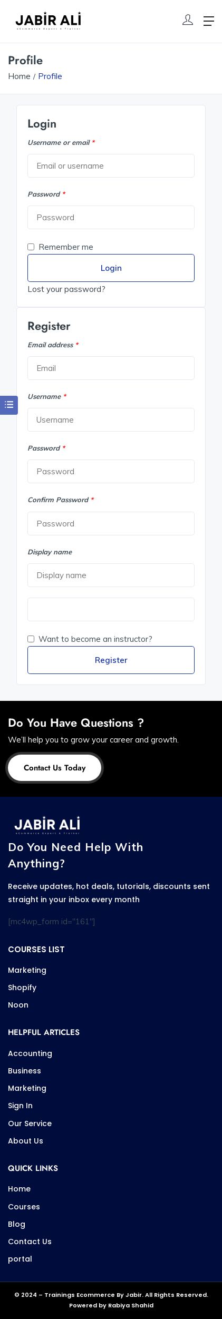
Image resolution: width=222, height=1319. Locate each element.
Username (46, 396)
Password (46, 194)
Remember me (60, 247)
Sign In (20, 1105)
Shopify (22, 987)
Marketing (27, 970)
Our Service (30, 1123)
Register (111, 660)
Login (111, 268)
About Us (25, 1141)
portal (20, 1259)
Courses (24, 1206)
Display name (49, 552)
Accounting (30, 1053)
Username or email (60, 142)
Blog (16, 1224)
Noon (18, 1005)
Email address (52, 344)
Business (24, 1071)
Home (19, 76)
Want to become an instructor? (89, 639)
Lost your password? (66, 289)
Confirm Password (60, 499)
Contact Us (30, 1241)
